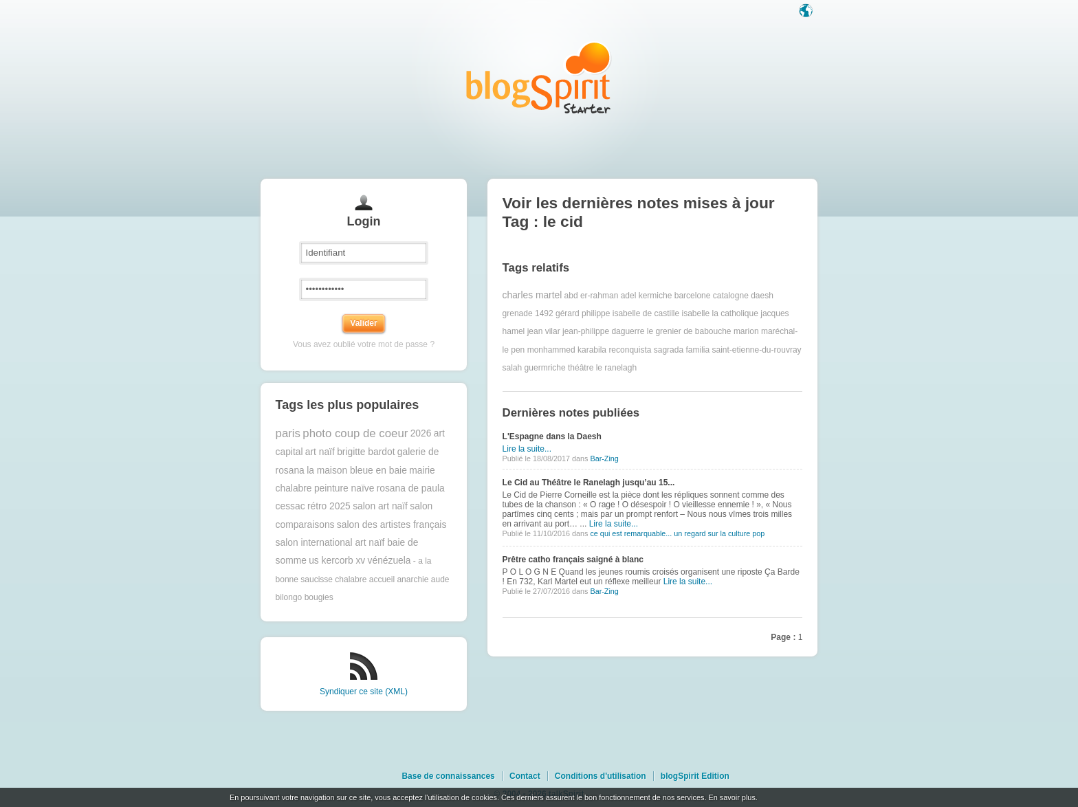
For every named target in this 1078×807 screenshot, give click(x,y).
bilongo (289, 597)
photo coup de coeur (355, 433)
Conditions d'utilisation (600, 776)
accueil (382, 579)
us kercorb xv (337, 560)
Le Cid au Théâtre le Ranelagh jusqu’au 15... (589, 482)
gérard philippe (583, 313)
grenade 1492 (528, 313)
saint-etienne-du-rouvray (756, 350)
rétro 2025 (329, 506)
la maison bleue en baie (357, 470)
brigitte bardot (366, 452)
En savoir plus (731, 797)
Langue (807, 11)
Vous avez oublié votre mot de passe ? (363, 344)
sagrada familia (682, 350)
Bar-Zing (604, 458)
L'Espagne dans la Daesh (552, 436)
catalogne (731, 295)
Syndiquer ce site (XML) (364, 691)
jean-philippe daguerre (603, 331)
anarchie (412, 579)
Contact (524, 776)
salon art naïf (380, 506)
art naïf (320, 452)
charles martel (532, 295)
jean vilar (543, 331)
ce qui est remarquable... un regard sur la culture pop (677, 533)
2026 (421, 433)
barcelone (692, 295)
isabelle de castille (646, 313)
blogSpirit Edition (695, 776)
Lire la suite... (527, 449)
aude (440, 579)
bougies (319, 597)
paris (288, 433)
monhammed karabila (566, 350)
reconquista (629, 350)
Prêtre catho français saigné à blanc (573, 559)
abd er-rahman (591, 295)
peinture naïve (344, 488)
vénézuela (389, 560)
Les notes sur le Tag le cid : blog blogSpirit (539, 77)
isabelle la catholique (719, 313)
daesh (762, 295)
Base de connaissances (448, 776)
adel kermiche (646, 295)
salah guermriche (534, 368)
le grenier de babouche (689, 331)
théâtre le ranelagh (602, 368)
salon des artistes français (392, 525)
